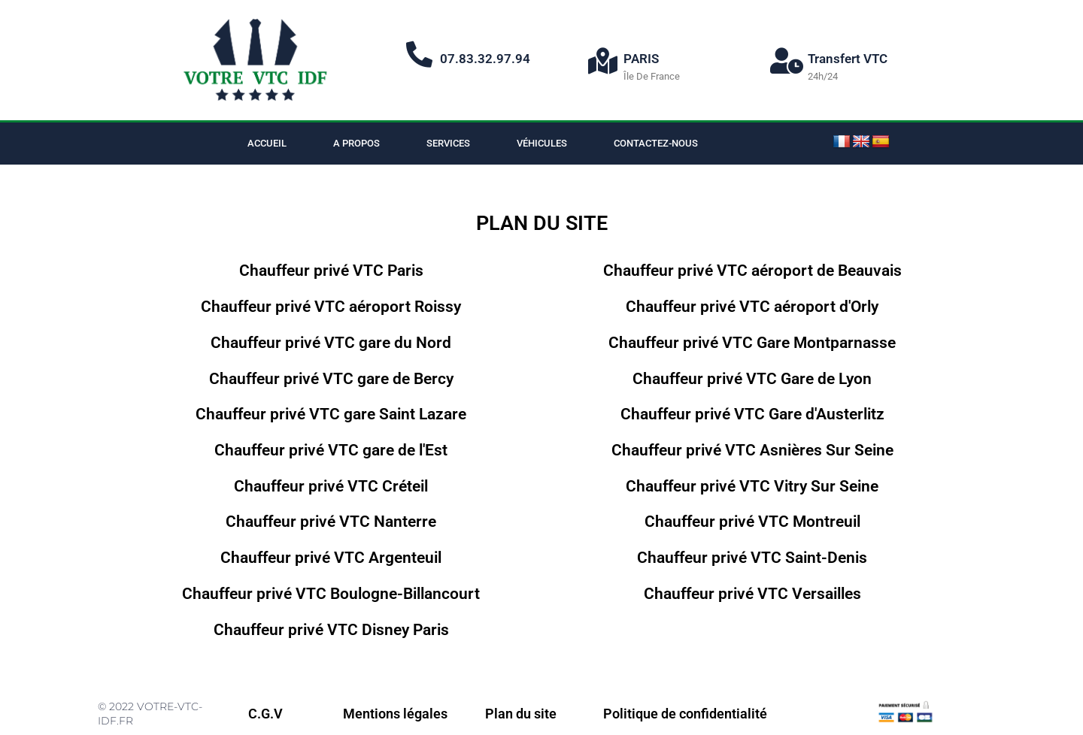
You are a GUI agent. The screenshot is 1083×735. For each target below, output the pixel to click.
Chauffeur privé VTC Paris (331, 270)
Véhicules (542, 143)
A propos (356, 143)
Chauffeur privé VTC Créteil (331, 485)
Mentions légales (395, 713)
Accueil (267, 143)
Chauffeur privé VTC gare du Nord (331, 342)
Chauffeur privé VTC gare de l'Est (330, 449)
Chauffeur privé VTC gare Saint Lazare (331, 413)
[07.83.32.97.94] (419, 54)
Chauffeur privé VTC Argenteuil (330, 557)
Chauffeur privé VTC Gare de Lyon (752, 377)
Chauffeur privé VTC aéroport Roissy (331, 306)
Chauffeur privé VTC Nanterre (331, 521)
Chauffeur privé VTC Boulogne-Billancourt (331, 593)
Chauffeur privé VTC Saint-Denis (752, 557)
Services (448, 143)
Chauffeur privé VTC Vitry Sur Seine (752, 485)
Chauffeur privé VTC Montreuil (752, 521)
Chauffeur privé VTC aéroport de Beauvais (752, 270)
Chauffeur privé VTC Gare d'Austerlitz (752, 413)
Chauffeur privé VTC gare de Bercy (331, 377)
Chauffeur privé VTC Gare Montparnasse (752, 342)
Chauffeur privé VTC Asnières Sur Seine (752, 449)
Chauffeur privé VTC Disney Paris (331, 629)
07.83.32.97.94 (485, 58)
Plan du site (521, 713)
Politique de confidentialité (685, 713)
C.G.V (265, 713)
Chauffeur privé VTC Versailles (752, 593)
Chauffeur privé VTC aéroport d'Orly (752, 306)
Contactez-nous (656, 143)
